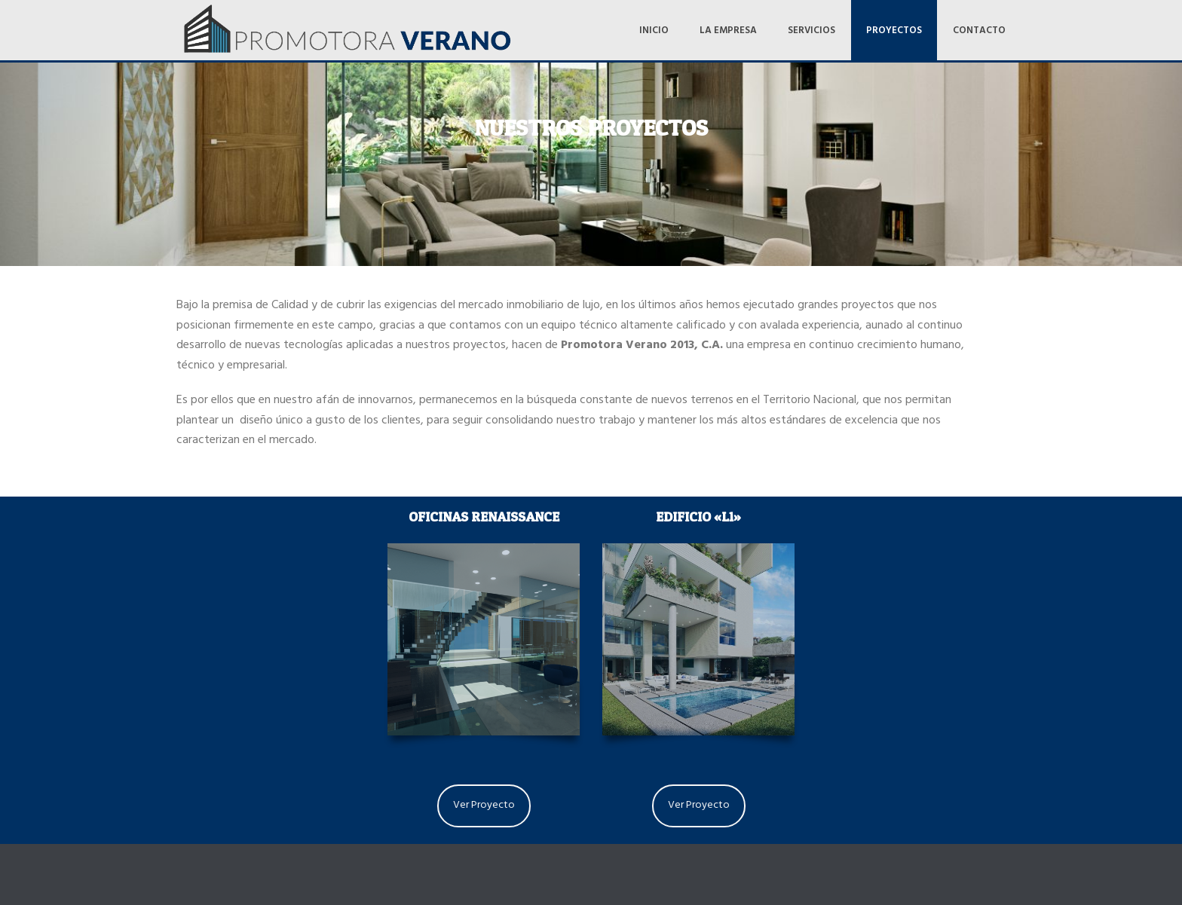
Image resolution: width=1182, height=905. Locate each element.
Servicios (811, 32)
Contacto (979, 32)
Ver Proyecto (484, 806)
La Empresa (728, 32)
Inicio (654, 32)
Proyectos (894, 32)
